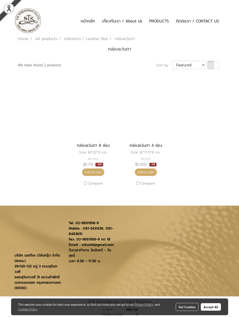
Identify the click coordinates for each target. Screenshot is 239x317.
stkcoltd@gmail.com (98, 244)
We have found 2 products (39, 65)
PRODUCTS (159, 21)
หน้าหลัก (88, 21)
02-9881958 (85, 223)
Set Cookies (187, 307)
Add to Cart (93, 172)
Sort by (164, 65)
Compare (95, 183)
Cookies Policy (28, 309)
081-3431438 (93, 228)
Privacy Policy (144, 304)
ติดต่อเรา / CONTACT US (197, 21)
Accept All (211, 307)
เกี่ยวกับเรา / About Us (122, 21)
